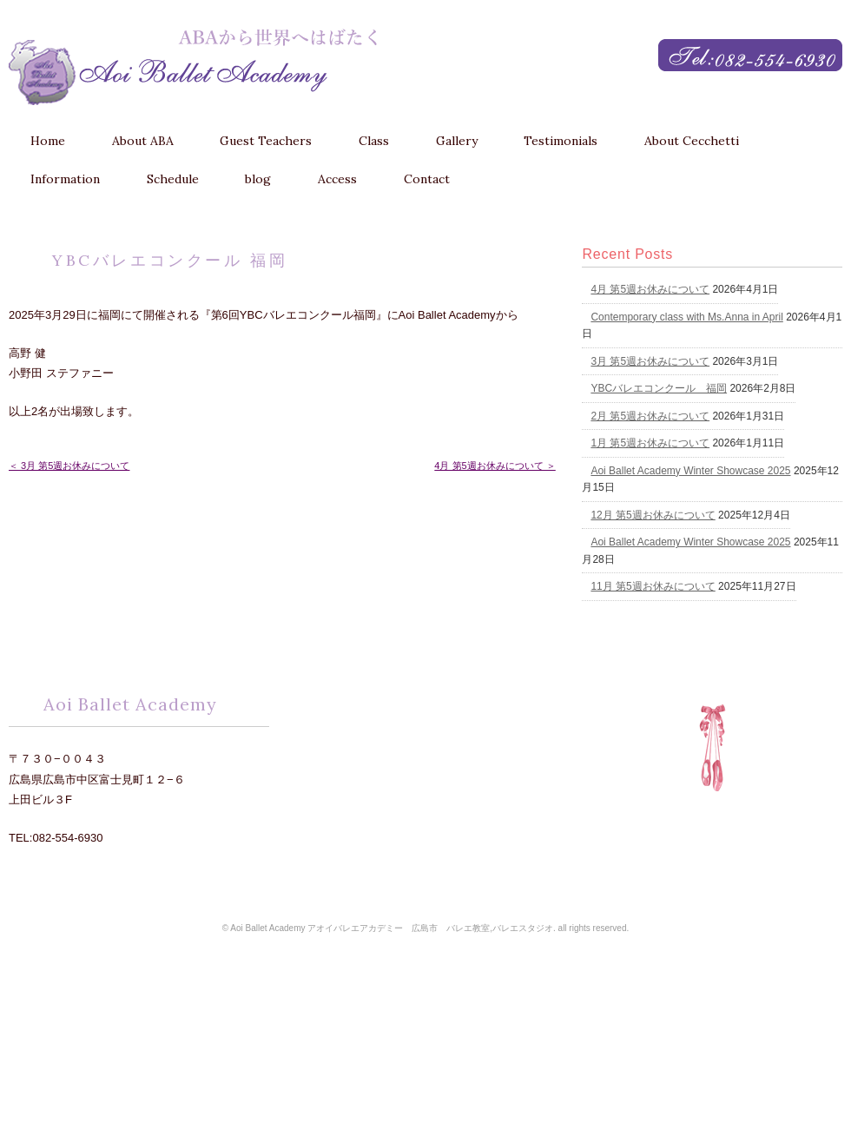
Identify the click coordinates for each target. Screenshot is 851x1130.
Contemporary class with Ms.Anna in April (686, 317)
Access (337, 179)
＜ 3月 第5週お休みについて (69, 465)
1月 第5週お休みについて (649, 443)
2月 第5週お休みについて (649, 416)
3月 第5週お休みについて (649, 361)
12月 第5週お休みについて (652, 515)
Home (47, 141)
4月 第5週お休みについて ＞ (494, 465)
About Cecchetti (691, 141)
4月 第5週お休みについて (649, 289)
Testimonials (560, 141)
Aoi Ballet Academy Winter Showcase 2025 (690, 471)
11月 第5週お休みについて (652, 586)
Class (374, 141)
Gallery (457, 141)
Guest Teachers (266, 141)
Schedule (173, 179)
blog (258, 179)
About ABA (143, 141)
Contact (427, 179)
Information (65, 179)
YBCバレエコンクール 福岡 (658, 388)
